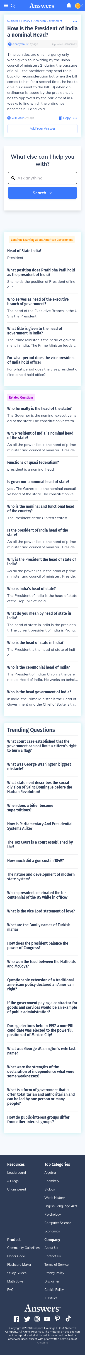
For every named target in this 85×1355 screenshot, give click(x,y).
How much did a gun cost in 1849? (35, 860)
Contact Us (52, 1256)
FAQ (10, 1290)
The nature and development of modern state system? (41, 876)
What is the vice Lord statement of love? (41, 911)
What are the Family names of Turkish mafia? (38, 927)
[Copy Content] (64, 118)
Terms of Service (56, 1265)
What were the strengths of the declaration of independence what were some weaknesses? (40, 1072)
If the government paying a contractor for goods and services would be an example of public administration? (42, 1007)
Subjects (12, 20)
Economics (52, 1231)
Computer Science (57, 1223)
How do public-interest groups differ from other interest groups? (38, 1119)
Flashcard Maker (19, 1265)
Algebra (50, 1173)
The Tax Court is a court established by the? (40, 844)
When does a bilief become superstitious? (30, 808)
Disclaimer (51, 1281)
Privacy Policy (54, 1273)
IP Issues (51, 1298)
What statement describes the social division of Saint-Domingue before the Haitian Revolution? (39, 787)
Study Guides (17, 1273)
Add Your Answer (42, 128)
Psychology (52, 1214)
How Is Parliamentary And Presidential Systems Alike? (40, 826)
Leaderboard (16, 1173)
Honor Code (16, 1256)
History (25, 20)
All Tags (13, 1181)
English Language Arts (60, 1206)
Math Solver (16, 1281)
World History (54, 1198)
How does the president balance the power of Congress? (37, 945)
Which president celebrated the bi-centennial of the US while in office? (37, 895)
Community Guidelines (23, 1248)
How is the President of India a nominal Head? (42, 31)
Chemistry (51, 1181)
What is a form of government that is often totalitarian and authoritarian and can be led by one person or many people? (41, 1096)
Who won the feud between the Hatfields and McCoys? (41, 964)
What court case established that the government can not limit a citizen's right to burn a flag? (42, 746)
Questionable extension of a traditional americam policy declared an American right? (40, 985)
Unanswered (16, 1189)
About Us (51, 1248)
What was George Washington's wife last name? (41, 1051)
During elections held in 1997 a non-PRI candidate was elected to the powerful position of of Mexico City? (40, 1030)
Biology (49, 1189)
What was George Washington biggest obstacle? (39, 766)
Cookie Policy (54, 1290)
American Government (48, 20)
